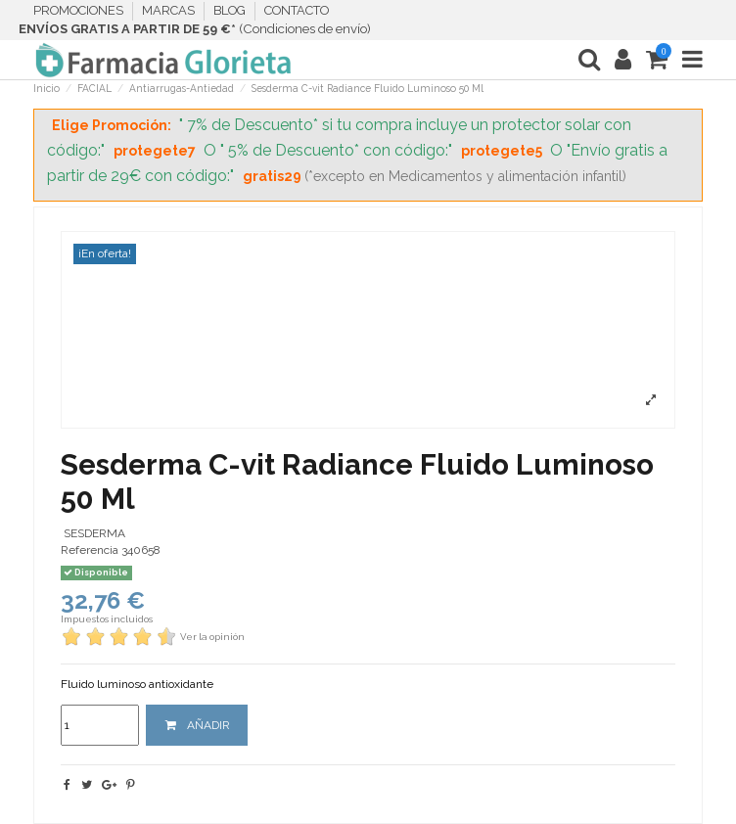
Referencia (89, 550)
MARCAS (170, 10)
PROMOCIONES (79, 10)
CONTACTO (296, 10)
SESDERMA (94, 533)
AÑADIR (196, 725)
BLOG (231, 10)
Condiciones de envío (305, 28)
